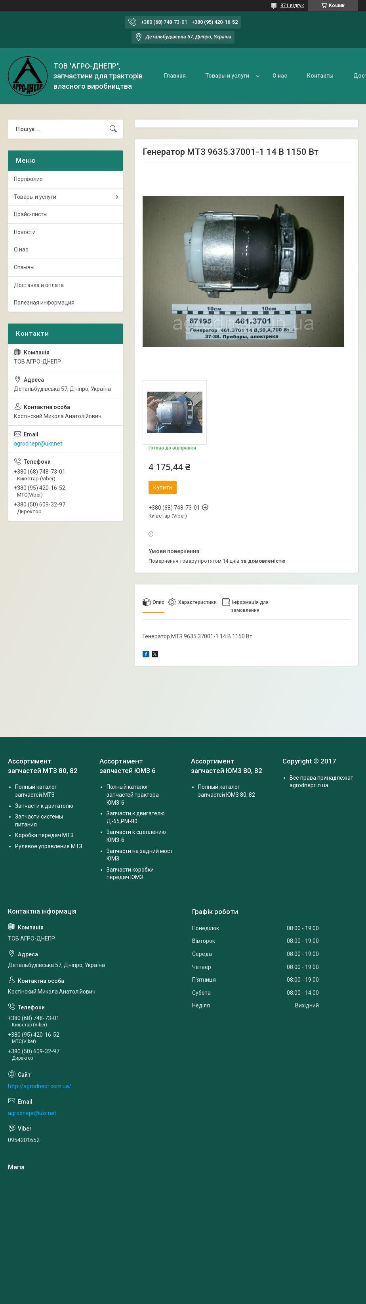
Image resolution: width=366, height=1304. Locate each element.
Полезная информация (44, 302)
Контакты (320, 75)
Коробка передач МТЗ (44, 835)
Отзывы (24, 267)
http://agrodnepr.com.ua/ (39, 1086)
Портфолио (28, 179)
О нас (280, 75)
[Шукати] (113, 129)
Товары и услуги (227, 75)
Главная (175, 75)
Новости (25, 232)
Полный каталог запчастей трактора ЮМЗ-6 (133, 794)
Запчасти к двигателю (44, 806)
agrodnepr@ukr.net (38, 443)
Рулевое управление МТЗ (48, 846)
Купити (162, 487)
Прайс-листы (31, 214)
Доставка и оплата (39, 285)
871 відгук (292, 5)
